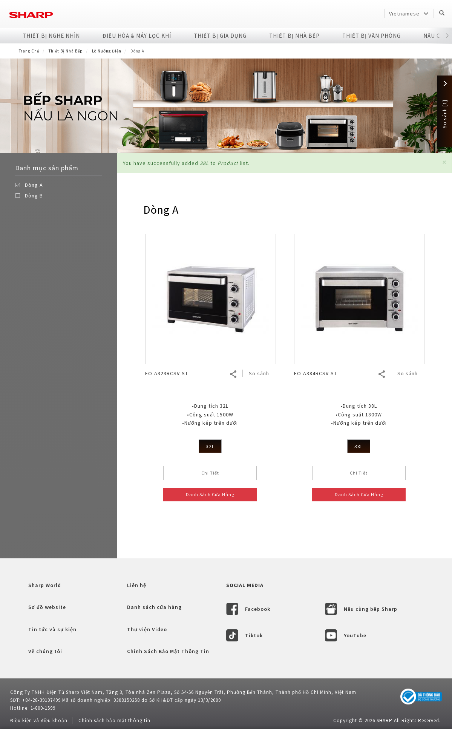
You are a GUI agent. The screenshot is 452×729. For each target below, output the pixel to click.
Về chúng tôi (45, 651)
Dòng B (34, 195)
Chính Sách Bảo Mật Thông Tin (168, 651)
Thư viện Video (147, 629)
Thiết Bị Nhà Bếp (294, 35)
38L (358, 446)
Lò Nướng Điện (106, 51)
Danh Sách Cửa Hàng (210, 494)
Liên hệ (136, 585)
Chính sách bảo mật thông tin (114, 720)
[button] (444, 162)
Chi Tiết (210, 473)
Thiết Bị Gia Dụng (220, 35)
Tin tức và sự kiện (52, 629)
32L (210, 446)
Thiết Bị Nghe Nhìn (51, 35)
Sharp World (44, 585)
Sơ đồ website (47, 607)
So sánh (259, 373)
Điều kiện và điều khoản (38, 720)
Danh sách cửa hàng (154, 607)
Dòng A (34, 185)
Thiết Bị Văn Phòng (371, 35)
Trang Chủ (29, 51)
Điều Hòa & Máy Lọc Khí (137, 35)
